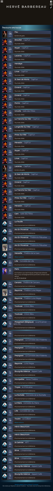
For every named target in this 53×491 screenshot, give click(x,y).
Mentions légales (19, 484)
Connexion (35, 484)
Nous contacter (28, 484)
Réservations (19, 257)
